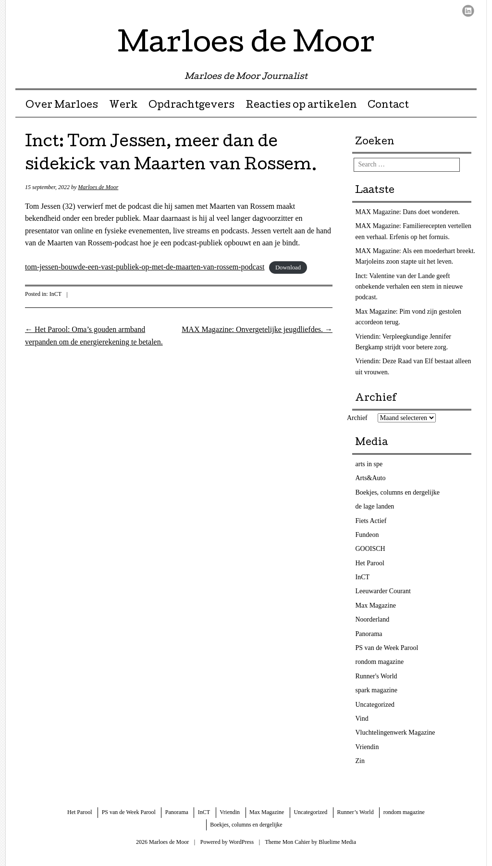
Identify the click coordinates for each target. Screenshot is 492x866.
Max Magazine (376, 605)
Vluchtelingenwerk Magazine (395, 732)
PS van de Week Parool (387, 647)
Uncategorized (375, 704)
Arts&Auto (371, 478)
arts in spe (369, 464)
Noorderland (373, 619)
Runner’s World (355, 812)
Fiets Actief (371, 520)
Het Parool (370, 563)
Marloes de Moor (246, 45)
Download (288, 267)
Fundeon (367, 534)
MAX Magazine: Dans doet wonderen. (408, 212)
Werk (123, 106)
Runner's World (376, 676)
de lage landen (375, 506)
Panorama (369, 633)
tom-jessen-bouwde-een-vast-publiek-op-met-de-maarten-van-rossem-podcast (144, 267)
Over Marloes (61, 106)
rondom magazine (380, 661)
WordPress (241, 842)
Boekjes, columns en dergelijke (398, 492)
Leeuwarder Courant (383, 591)
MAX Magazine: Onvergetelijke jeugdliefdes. (257, 329)
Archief (357, 417)
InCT (55, 294)
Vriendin (367, 747)
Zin (360, 760)
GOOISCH (370, 548)
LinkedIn (468, 11)
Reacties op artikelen (301, 106)
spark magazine (376, 690)
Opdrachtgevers (191, 106)
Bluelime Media (337, 842)
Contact (388, 106)
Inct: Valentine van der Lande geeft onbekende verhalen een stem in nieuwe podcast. (409, 286)
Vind (362, 718)
